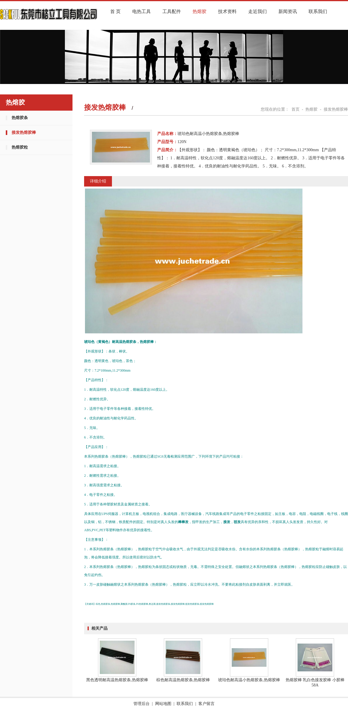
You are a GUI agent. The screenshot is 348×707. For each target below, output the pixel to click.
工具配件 (171, 11)
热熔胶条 (20, 118)
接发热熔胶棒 (24, 132)
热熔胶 (199, 11)
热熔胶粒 (20, 147)
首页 (295, 109)
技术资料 (227, 11)
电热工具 (141, 11)
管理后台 (141, 703)
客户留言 (206, 703)
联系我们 (318, 11)
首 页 (115, 11)
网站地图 (163, 703)
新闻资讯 (287, 11)
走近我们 (257, 11)
